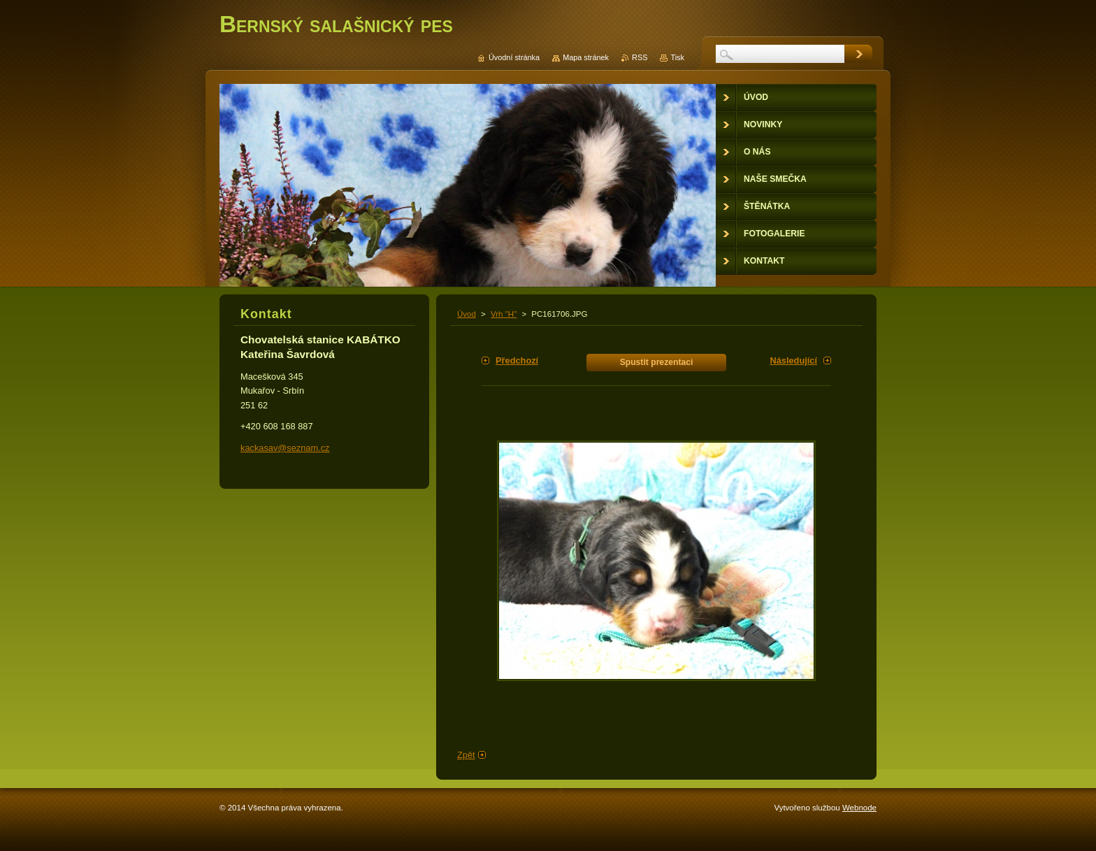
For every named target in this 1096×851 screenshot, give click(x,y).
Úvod (466, 314)
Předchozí (517, 360)
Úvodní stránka (514, 57)
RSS (639, 57)
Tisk (677, 57)
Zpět (466, 755)
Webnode (859, 807)
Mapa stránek (586, 57)
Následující (793, 360)
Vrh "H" (504, 314)
